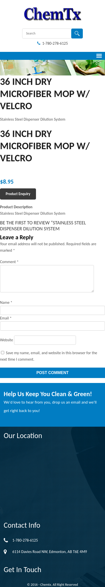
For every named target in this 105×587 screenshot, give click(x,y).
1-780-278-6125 (52, 43)
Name (6, 302)
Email (6, 318)
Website (6, 340)
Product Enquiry (18, 194)
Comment (9, 261)
